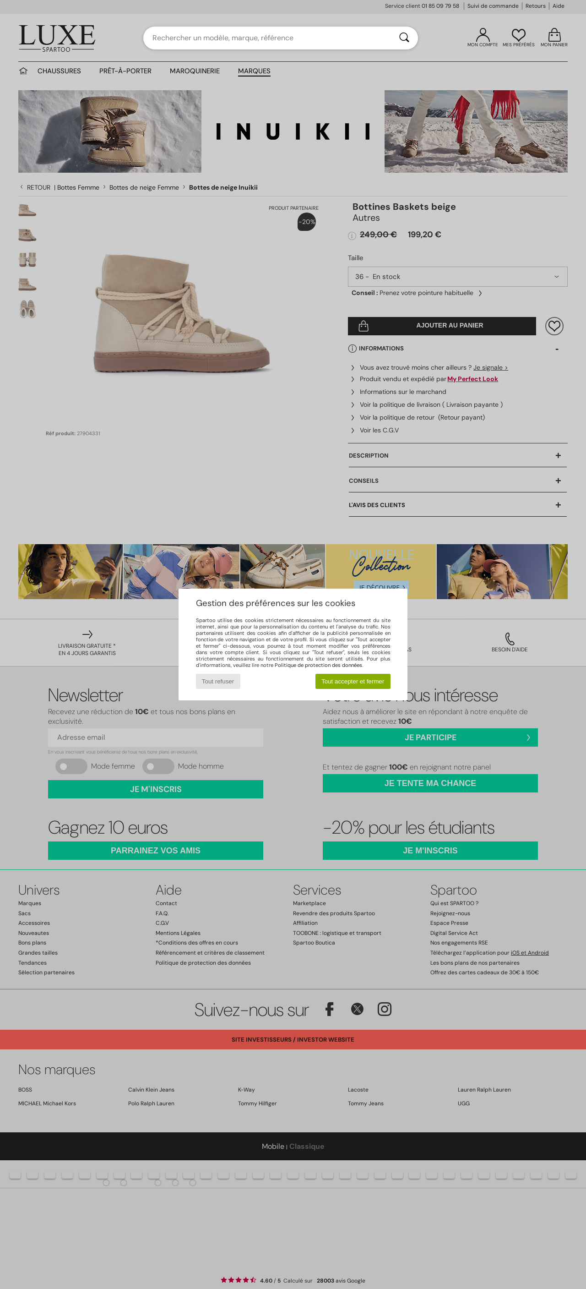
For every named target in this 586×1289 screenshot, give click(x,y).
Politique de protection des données (318, 665)
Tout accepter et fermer (352, 681)
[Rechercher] (404, 38)
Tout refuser (218, 681)
